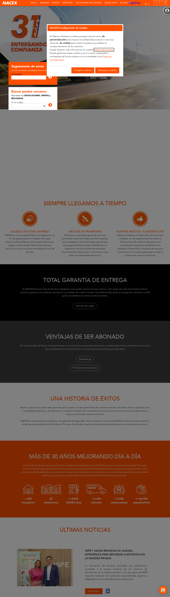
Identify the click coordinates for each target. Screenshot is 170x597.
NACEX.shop (111, 2)
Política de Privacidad (40, 591)
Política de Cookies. (104, 49)
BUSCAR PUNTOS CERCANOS (37, 587)
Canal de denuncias (59, 591)
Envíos (55, 2)
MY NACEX (125, 2)
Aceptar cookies (82, 70)
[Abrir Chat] (163, 590)
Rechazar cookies (107, 70)
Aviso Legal (5, 591)
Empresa (44, 2)
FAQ (90, 587)
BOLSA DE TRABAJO (76, 587)
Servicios (67, 2)
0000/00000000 (16, 74)
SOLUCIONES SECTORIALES (89, 2)
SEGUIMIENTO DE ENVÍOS (11, 587)
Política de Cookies (21, 591)
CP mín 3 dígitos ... (18, 102)
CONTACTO (58, 587)
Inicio (34, 2)
